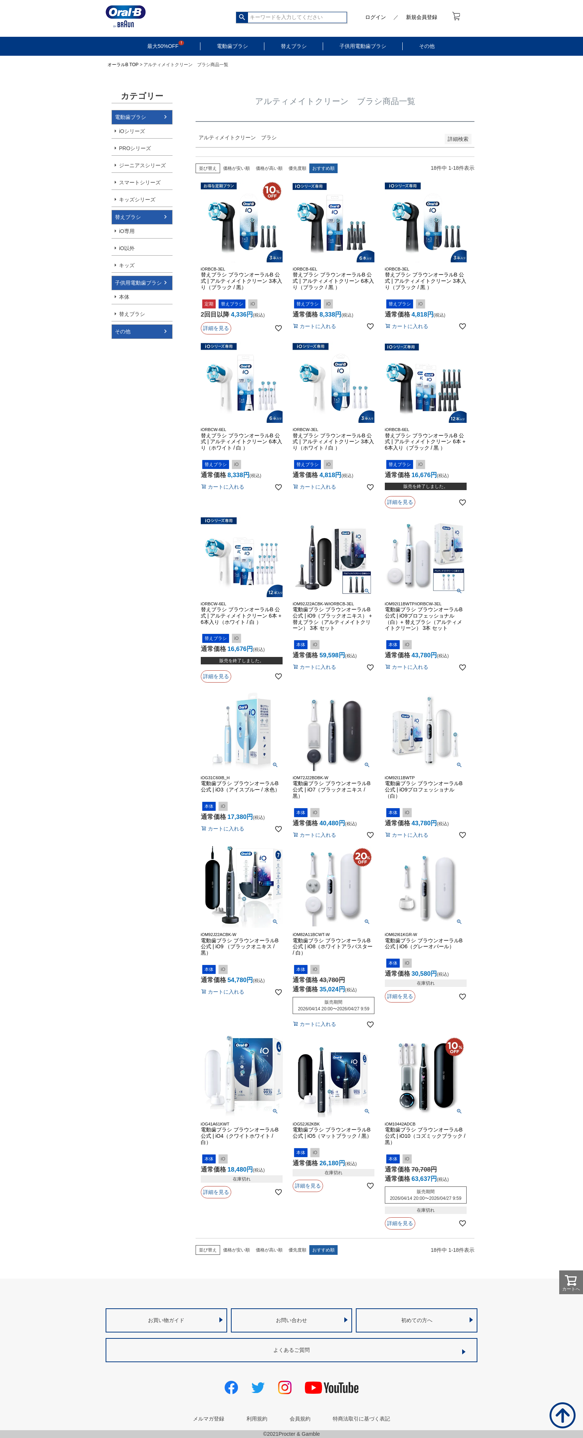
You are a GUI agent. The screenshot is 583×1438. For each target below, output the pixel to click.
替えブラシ (294, 46)
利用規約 (257, 1419)
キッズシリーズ (137, 200)
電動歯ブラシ (232, 46)
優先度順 (297, 168)
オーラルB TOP (123, 64)
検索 (242, 17)
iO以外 (127, 248)
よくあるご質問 (291, 1350)
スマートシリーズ (140, 182)
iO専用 (127, 231)
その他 (427, 46)
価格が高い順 (269, 168)
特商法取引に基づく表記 (361, 1419)
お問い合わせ (291, 1320)
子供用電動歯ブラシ (362, 46)
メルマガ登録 (208, 1419)
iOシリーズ (132, 131)
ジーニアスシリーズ (142, 165)
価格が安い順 (236, 168)
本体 (124, 297)
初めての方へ (416, 1320)
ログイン (375, 17)
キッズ (127, 265)
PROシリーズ (135, 148)
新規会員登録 (421, 17)
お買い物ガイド (166, 1320)
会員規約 (300, 1419)
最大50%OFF (162, 46)
